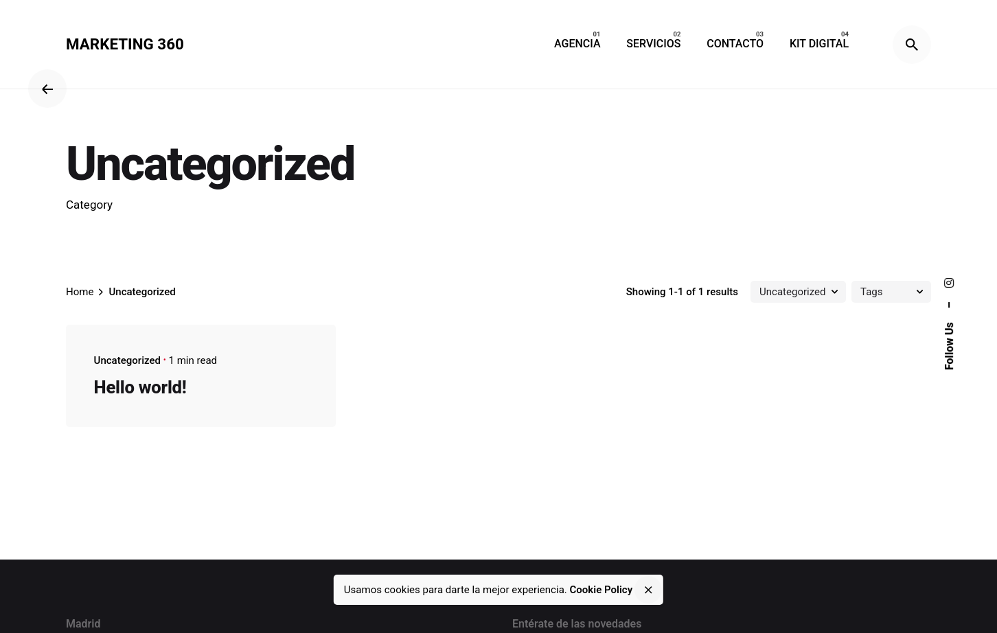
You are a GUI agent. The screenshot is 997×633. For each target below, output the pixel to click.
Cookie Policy (601, 590)
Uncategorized (127, 360)
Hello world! (140, 387)
